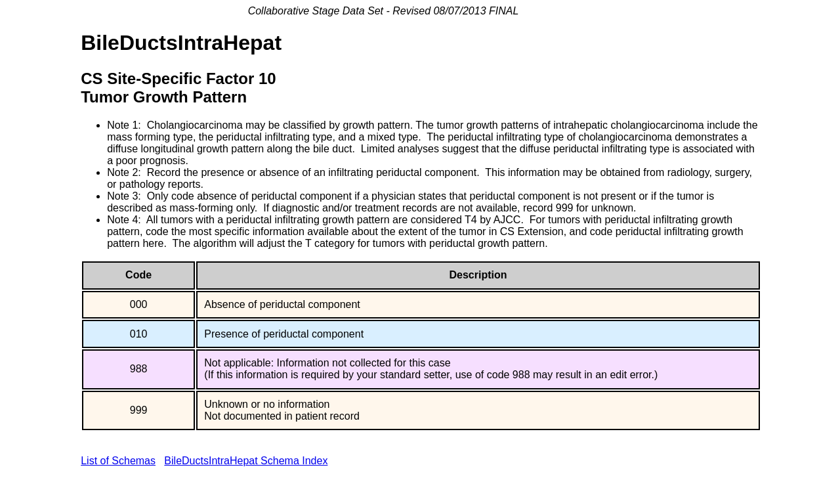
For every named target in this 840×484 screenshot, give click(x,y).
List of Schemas (118, 460)
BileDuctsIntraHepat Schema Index (245, 460)
